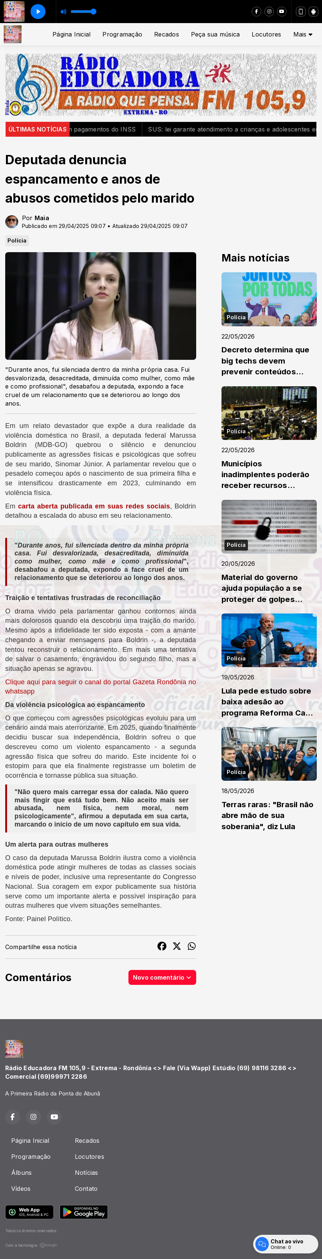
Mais (302, 34)
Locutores (266, 34)
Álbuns (21, 1172)
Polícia (17, 240)
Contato (86, 1188)
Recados (166, 34)
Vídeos (21, 1188)
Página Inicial (71, 34)
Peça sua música (215, 34)
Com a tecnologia (31, 1245)
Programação (122, 34)
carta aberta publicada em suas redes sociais (94, 506)
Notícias (86, 1172)
